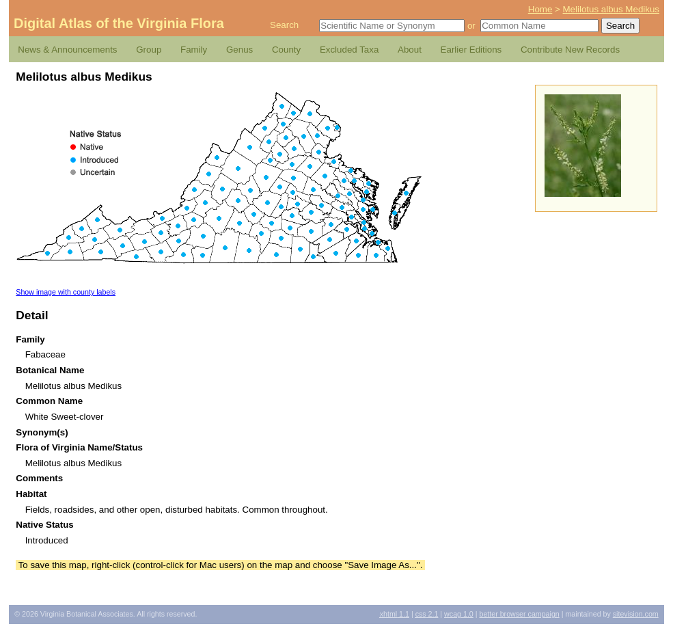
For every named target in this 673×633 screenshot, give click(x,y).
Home (540, 9)
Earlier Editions (471, 49)
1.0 (458, 614)
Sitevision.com (636, 614)
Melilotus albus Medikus (611, 9)
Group (148, 49)
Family (193, 49)
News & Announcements (67, 49)
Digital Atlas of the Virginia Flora (119, 23)
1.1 (394, 614)
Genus (239, 49)
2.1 (427, 614)
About (410, 49)
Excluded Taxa (349, 49)
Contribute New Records (570, 49)
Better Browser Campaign (519, 614)
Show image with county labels (65, 292)
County (286, 49)
